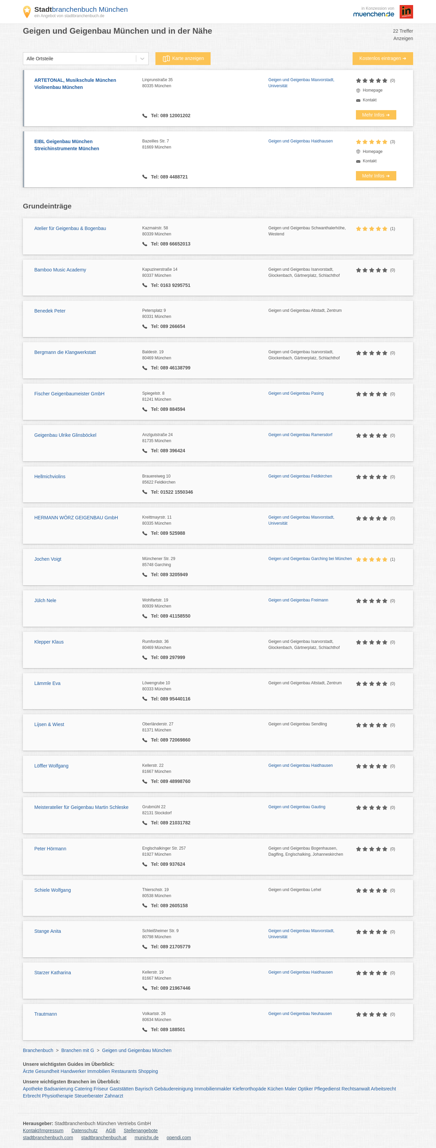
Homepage (373, 90)
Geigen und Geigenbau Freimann (298, 600)
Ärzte (28, 1071)
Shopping (148, 1071)
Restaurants (124, 1071)
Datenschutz (85, 1130)
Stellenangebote (141, 1130)
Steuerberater (88, 1095)
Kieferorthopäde (249, 1088)
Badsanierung (58, 1088)
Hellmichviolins (50, 476)
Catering (83, 1088)
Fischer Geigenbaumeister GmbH (69, 393)
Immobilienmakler (212, 1088)
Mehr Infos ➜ (376, 115)
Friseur (101, 1088)
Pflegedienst (327, 1088)
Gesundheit (47, 1071)
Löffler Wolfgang (51, 765)
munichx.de (147, 1137)
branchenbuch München (81, 9)
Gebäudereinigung (173, 1088)
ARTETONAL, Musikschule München (85, 84)
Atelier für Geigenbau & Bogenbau (70, 228)
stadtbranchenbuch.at (103, 1137)
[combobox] (26, 58)
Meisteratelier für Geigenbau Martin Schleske (81, 807)
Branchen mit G (77, 1050)
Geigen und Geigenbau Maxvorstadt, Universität (301, 82)
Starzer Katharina (52, 972)
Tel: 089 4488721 (169, 176)
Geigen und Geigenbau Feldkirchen (300, 476)
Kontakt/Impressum (43, 1130)
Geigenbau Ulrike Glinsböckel (65, 435)
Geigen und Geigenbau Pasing (296, 393)
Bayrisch (144, 1088)
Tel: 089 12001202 (170, 115)
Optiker (305, 1088)
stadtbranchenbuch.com (48, 1137)
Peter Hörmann (50, 848)
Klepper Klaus (49, 642)
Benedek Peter (50, 311)
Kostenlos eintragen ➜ (382, 58)
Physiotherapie (57, 1095)
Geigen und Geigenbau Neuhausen (300, 1013)
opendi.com (179, 1137)
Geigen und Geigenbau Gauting (296, 807)
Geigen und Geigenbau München (137, 1050)
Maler (290, 1088)
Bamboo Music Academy (60, 269)
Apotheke (33, 1088)
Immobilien (98, 1071)
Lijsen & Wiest (49, 724)
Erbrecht (32, 1095)
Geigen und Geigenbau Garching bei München (310, 558)
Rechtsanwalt (355, 1088)
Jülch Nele (45, 600)
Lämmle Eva (47, 683)
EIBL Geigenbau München (85, 145)
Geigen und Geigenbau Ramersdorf (300, 434)
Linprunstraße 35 (205, 83)
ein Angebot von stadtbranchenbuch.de (69, 15)
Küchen (275, 1088)
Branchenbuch (38, 1050)
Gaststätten (122, 1088)
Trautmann (45, 1014)
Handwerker (73, 1071)
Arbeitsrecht (383, 1088)
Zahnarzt (114, 1095)
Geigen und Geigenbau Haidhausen (300, 141)
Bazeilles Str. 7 (205, 144)
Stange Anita (47, 931)
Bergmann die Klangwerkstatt (65, 352)
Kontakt (370, 100)
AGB (111, 1130)
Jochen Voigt (47, 559)
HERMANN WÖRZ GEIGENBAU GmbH (76, 517)
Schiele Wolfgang (52, 890)
